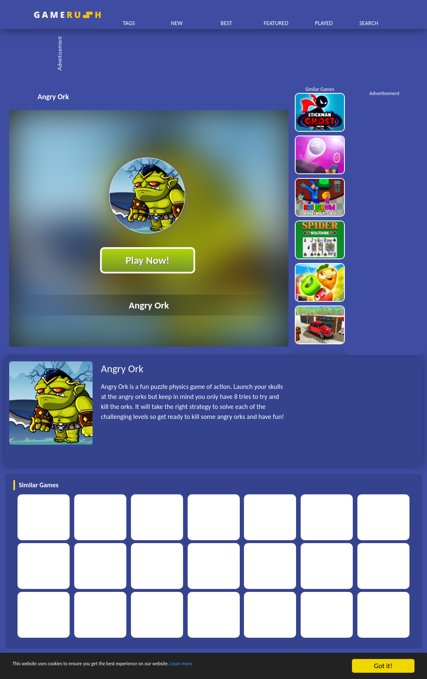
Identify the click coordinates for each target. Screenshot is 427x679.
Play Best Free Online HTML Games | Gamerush (67, 15)
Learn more (260, 666)
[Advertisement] (217, 54)
